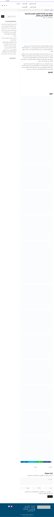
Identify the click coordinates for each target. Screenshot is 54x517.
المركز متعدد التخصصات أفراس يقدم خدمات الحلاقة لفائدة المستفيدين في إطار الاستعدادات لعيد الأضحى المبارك (8, 28)
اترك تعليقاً (45, 19)
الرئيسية (51, 12)
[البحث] (2, 18)
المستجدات (46, 12)
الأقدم (35, 469)
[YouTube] (4, 6)
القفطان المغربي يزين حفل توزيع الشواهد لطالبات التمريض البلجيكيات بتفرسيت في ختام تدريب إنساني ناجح (8, 54)
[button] (11, 4)
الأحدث (51, 469)
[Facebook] (2, 6)
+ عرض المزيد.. (12, 60)
